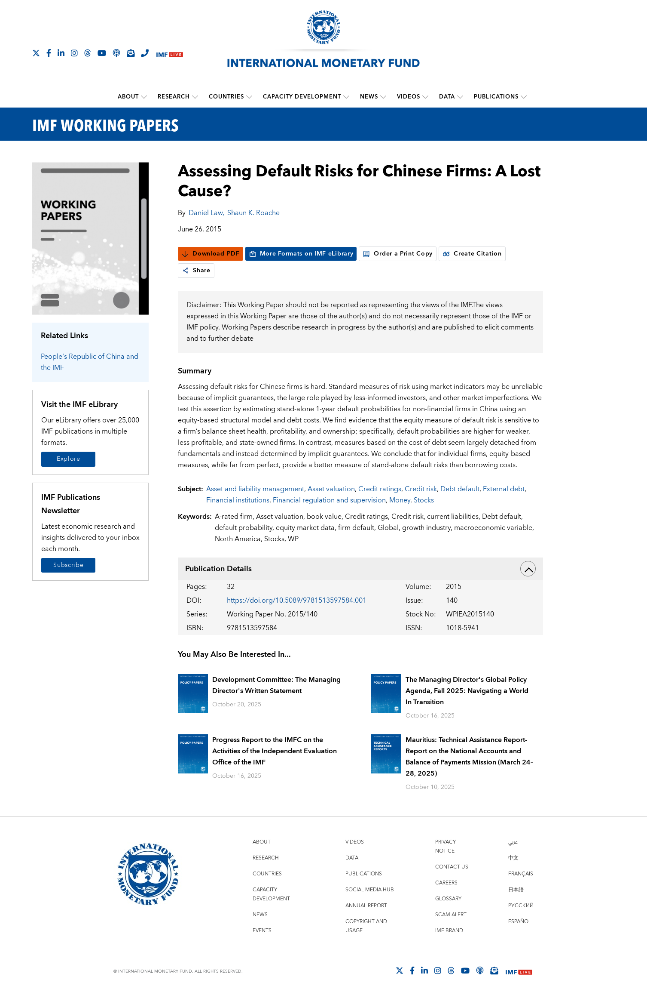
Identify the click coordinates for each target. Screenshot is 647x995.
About (128, 97)
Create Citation (472, 254)
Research (174, 97)
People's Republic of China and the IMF (89, 362)
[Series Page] (90, 238)
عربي (513, 842)
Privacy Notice (445, 847)
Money (399, 500)
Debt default (459, 489)
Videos (408, 97)
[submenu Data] (460, 97)
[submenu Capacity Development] (346, 97)
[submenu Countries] (249, 97)
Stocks (424, 500)
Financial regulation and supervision (329, 500)
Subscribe (68, 565)
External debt (504, 489)
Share (196, 270)
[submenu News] (383, 97)
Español (519, 921)
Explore (68, 459)
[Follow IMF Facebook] (48, 53)
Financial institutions (237, 500)
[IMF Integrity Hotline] (145, 53)
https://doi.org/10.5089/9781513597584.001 (296, 601)
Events (262, 930)
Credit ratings (379, 489)
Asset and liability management (255, 489)
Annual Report (366, 905)
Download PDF (210, 254)
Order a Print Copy (398, 254)
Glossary (448, 898)
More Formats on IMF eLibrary (301, 254)
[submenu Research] (195, 97)
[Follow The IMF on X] (36, 53)
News (369, 97)
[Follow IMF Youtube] (102, 53)
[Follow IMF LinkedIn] (61, 53)
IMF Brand (449, 930)
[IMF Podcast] (116, 53)
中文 (513, 858)
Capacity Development (302, 97)
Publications (496, 97)
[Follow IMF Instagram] (74, 53)
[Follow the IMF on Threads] (87, 53)
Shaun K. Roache (253, 213)
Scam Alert (451, 914)
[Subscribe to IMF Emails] (130, 53)
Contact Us (451, 867)
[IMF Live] (169, 53)
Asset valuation (331, 489)
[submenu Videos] (425, 97)
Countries (226, 97)
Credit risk (421, 489)
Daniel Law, (206, 213)
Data (447, 97)
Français (520, 873)
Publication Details (360, 568)
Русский (521, 905)
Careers (446, 882)
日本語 (516, 889)
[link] (185, 270)
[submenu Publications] (524, 97)
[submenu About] (144, 97)
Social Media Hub (369, 889)
